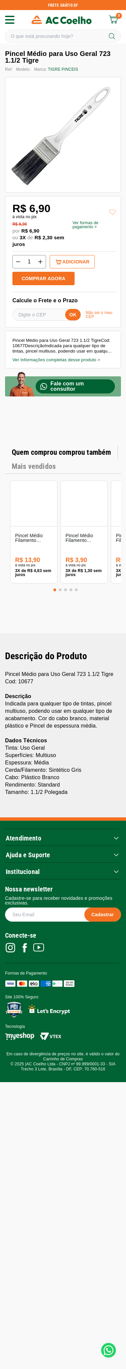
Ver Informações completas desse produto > (56, 359)
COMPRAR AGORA (44, 278)
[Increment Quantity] (40, 261)
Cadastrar (102, 811)
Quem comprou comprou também (61, 452)
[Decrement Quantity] (18, 261)
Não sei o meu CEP (99, 315)
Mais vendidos (34, 466)
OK (72, 314)
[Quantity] (29, 261)
